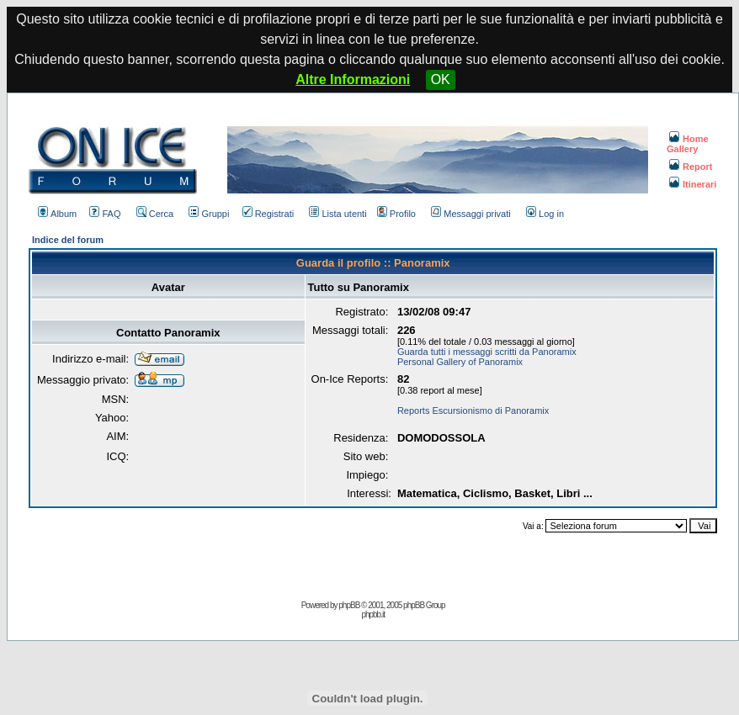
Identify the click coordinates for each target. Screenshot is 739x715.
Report (690, 167)
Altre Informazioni (352, 79)
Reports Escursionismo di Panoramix (473, 410)
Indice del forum (68, 240)
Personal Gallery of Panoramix (460, 362)
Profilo (396, 214)
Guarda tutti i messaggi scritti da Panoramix (487, 352)
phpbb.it (373, 614)
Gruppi (209, 214)
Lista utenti (337, 214)
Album (57, 214)
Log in (545, 214)
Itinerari (692, 184)
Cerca (154, 214)
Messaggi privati (470, 214)
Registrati (268, 214)
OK (440, 79)
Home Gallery (688, 144)
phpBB (348, 605)
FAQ (104, 214)
